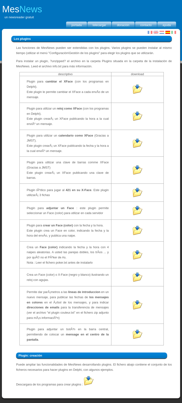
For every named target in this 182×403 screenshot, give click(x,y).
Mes (22, 9)
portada (76, 25)
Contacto (146, 25)
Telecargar (99, 25)
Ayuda (167, 25)
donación (123, 25)
